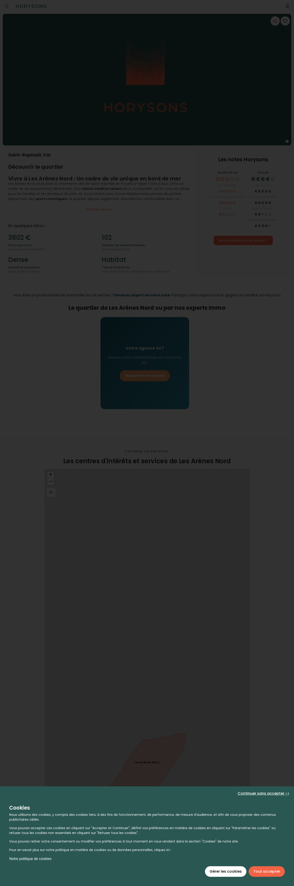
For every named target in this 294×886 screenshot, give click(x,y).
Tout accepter (266, 871)
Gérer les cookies (226, 871)
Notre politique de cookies (30, 859)
